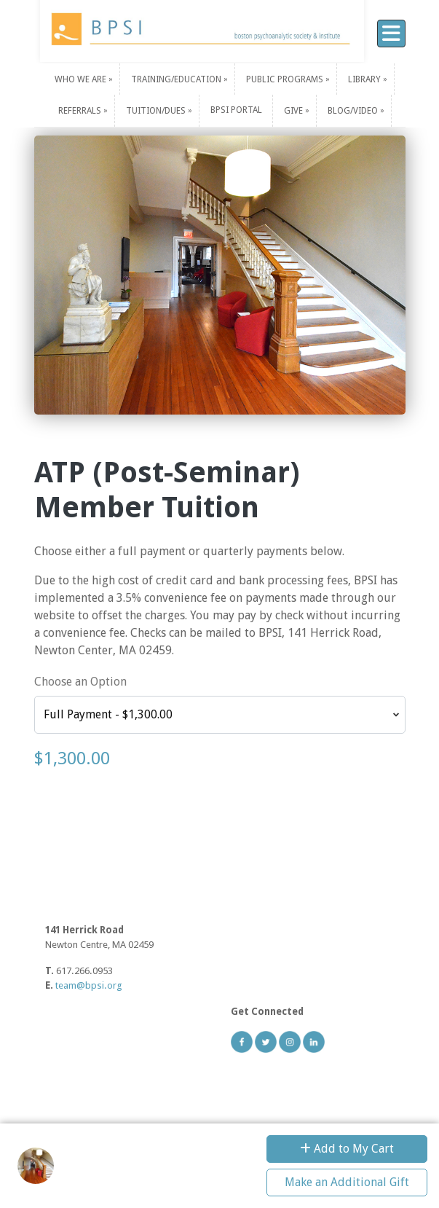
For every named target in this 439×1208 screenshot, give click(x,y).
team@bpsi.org (88, 985)
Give (294, 111)
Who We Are (81, 79)
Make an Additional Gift (347, 1182)
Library (365, 79)
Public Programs (285, 79)
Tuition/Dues (157, 111)
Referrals (80, 111)
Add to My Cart (347, 1149)
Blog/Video (354, 111)
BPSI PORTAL (236, 110)
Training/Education (177, 79)
